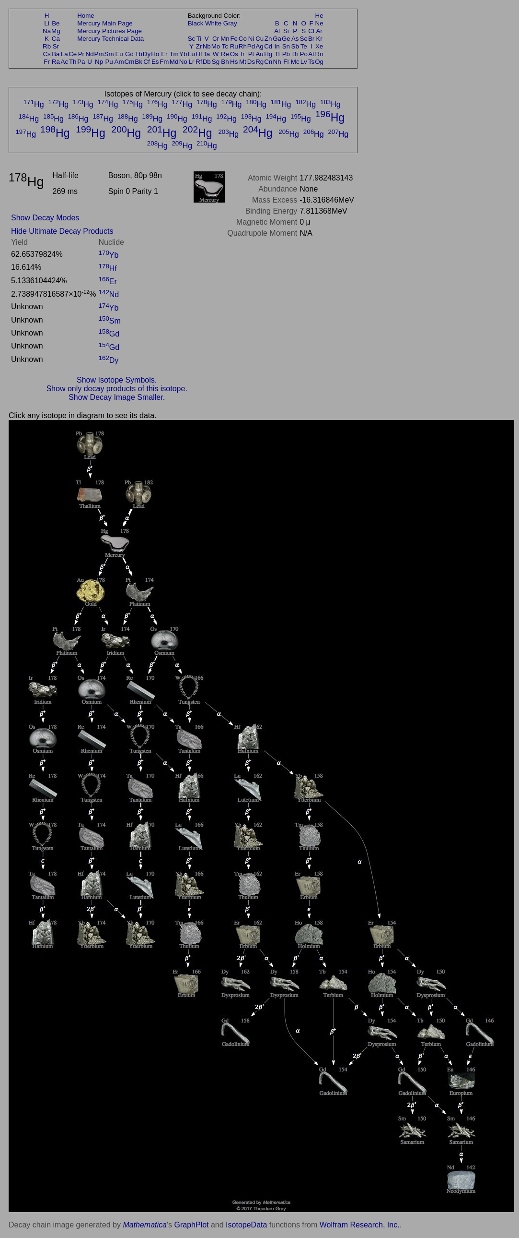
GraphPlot (191, 1225)
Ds (251, 61)
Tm (173, 54)
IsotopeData (246, 1225)
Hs (234, 61)
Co (243, 38)
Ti (199, 38)
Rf (199, 61)
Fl (285, 61)
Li (46, 23)
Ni (251, 38)
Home (85, 15)
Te (303, 46)
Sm (109, 54)
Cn (268, 61)
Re (225, 54)
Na (47, 31)
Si (286, 31)
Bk (138, 61)
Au (259, 54)
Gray (230, 23)
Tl (277, 54)
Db (207, 61)
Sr (56, 46)
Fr (47, 61)
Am (119, 61)
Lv (303, 61)
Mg (55, 31)
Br (311, 38)
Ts (311, 61)
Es (155, 61)
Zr (199, 46)
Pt (251, 54)
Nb (207, 46)
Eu (119, 54)
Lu (191, 54)
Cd (268, 46)
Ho (155, 54)
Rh (243, 46)
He (319, 15)
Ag (259, 46)
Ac (65, 61)
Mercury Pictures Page (109, 31)
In (277, 46)
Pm (99, 54)
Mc (295, 61)
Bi (295, 54)
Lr (192, 61)
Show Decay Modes (45, 218)
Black (196, 23)
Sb (295, 46)
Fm (164, 61)
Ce (73, 54)
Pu (109, 61)
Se (304, 38)
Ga (277, 38)
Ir (242, 54)
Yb (183, 54)
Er (164, 54)
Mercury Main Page (105, 23)
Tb (138, 54)
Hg (268, 54)
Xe (319, 46)
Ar (319, 31)
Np (99, 61)
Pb (286, 54)
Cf (146, 61)
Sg (215, 61)
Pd (251, 46)
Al (277, 31)
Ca (56, 38)
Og (319, 61)
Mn (225, 38)
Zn (268, 38)
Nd (90, 54)
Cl (311, 31)
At (311, 54)
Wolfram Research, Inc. (360, 1225)
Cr (215, 38)
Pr (81, 54)
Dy (146, 54)
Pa (81, 61)
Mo (215, 46)
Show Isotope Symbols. (117, 380)
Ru (234, 46)
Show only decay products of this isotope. (116, 389)
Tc (225, 46)
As (295, 38)
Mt (242, 61)
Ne (319, 23)
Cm (130, 61)
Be (55, 23)
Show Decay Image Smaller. (117, 397)
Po (304, 54)
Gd (129, 54)
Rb (47, 46)
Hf (199, 54)
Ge (286, 38)
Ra (56, 61)
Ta (206, 54)
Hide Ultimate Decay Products (62, 231)
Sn (286, 46)
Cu (259, 38)
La (64, 54)
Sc (192, 38)
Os (234, 54)
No (183, 61)
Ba (55, 54)
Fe (234, 38)
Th (73, 61)
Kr (319, 38)
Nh (277, 61)
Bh (225, 61)
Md (174, 61)
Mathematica (145, 1225)
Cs (46, 54)
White (213, 23)
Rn (319, 54)
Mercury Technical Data (110, 38)
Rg (259, 61)
